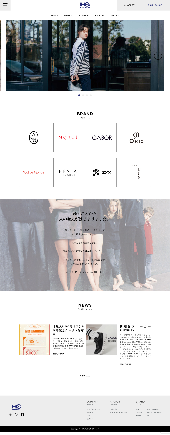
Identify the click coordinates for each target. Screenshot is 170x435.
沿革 (88, 418)
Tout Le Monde (153, 412)
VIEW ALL (85, 377)
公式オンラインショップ (119, 415)
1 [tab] (79, 95)
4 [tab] (91, 95)
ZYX (148, 418)
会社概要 (90, 415)
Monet (138, 418)
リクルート (91, 421)
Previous (12, 56)
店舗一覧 (113, 412)
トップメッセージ (93, 412)
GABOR (139, 415)
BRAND (54, 15)
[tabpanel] (85, 55)
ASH (137, 412)
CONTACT (114, 15)
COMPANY (84, 15)
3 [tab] (87, 95)
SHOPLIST (69, 15)
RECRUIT (99, 15)
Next (158, 56)
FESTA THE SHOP (154, 415)
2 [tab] (83, 95)
